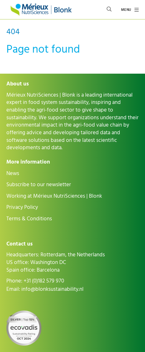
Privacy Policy (22, 207)
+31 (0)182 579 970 (44, 280)
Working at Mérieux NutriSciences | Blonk (54, 196)
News (12, 173)
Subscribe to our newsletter (38, 184)
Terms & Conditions (29, 218)
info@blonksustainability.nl (52, 289)
